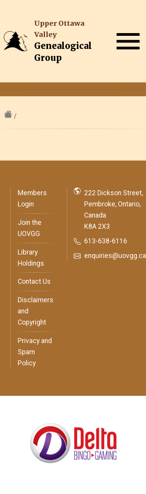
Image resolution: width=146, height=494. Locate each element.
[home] (9, 116)
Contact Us (34, 281)
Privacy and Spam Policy (35, 352)
